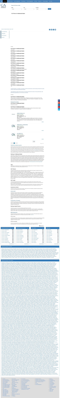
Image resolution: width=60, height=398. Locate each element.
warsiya (21, 369)
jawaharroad (8, 268)
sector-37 (28, 280)
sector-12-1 (12, 294)
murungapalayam (5, 366)
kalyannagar (12, 268)
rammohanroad (10, 320)
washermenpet (29, 284)
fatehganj (4, 370)
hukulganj (23, 370)
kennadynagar (8, 353)
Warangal (52, 257)
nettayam (34, 364)
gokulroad (14, 299)
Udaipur (21, 257)
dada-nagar (45, 310)
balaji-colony (28, 365)
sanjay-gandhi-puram (23, 321)
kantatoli (47, 349)
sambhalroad (11, 328)
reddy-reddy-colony (23, 365)
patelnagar (31, 292)
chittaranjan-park (41, 339)
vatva (15, 265)
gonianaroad (44, 275)
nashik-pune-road (19, 338)
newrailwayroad (43, 295)
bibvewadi (29, 345)
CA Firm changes (5, 381)
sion (56, 333)
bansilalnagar (7, 270)
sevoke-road (5, 355)
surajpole (17, 367)
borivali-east (20, 332)
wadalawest (28, 332)
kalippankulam (24, 362)
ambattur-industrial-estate (27, 282)
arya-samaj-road (51, 319)
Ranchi (42, 255)
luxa (33, 370)
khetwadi (11, 330)
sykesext (32, 316)
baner (25, 344)
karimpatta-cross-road (18, 312)
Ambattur (32, 248)
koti (10, 300)
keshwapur (52, 298)
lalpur (12, 350)
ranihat (24, 288)
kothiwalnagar (51, 327)
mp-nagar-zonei (38, 277)
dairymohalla (31, 351)
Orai (51, 254)
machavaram (53, 372)
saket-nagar (35, 278)
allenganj (42, 266)
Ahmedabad (14, 248)
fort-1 (46, 328)
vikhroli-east (32, 331)
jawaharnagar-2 (40, 327)
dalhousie (9, 317)
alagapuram (34, 353)
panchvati (2, 265)
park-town (16, 281)
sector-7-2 (12, 295)
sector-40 (53, 294)
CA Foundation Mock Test (6, 384)
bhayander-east (25, 356)
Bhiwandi (44, 249)
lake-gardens (18, 317)
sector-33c (53, 279)
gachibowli (37, 301)
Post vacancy (23, 1)
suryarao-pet (13, 373)
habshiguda (47, 299)
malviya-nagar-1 (48, 277)
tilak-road (16, 365)
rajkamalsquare (39, 268)
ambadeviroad (3, 269)
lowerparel (21, 329)
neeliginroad (29, 298)
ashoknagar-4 (38, 266)
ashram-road (38, 265)
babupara (6, 354)
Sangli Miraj (9, 256)
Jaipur (17, 252)
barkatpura (31, 303)
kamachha (26, 370)
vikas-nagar (13, 351)
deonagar (7, 337)
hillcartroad (24, 354)
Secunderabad (18, 256)
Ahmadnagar (11, 248)
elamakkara (26, 313)
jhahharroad (42, 351)
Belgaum (21, 249)
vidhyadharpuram (4, 373)
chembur (45, 329)
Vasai (35, 257)
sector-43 (40, 294)
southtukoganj (29, 305)
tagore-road (29, 349)
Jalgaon (22, 252)
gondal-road (18, 347)
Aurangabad (47, 248)
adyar (2, 281)
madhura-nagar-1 (47, 301)
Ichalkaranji (6, 252)
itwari (32, 337)
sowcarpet (55, 284)
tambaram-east (55, 281)
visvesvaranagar (30, 335)
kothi (8, 368)
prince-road (3, 328)
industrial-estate (22, 322)
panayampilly (56, 313)
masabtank (14, 303)
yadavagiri (40, 335)
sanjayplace (3, 262)
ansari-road (18, 334)
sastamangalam (3, 363)
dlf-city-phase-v (8, 294)
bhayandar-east (17, 331)
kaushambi (14, 292)
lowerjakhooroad (22, 355)
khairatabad (14, 304)
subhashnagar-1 (48, 275)
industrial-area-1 (21, 277)
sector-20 (12, 280)
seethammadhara (23, 374)
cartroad (14, 355)
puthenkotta (56, 361)
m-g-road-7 (45, 262)
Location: (37, 7)
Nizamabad (47, 254)
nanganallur (10, 285)
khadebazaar (46, 276)
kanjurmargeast (27, 333)
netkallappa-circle (38, 271)
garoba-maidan (18, 337)
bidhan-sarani (31, 318)
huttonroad (34, 269)
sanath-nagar (11, 303)
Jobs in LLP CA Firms (24, 381)
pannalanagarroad (31, 268)
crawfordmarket (49, 332)
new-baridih (10, 310)
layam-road (36, 312)
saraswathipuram (9, 335)
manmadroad (48, 263)
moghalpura (6, 302)
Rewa (46, 255)
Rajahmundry (29, 255)
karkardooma (14, 339)
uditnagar (55, 351)
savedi (32, 263)
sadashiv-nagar (53, 276)
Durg (44, 250)
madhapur (2, 301)
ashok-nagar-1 (51, 281)
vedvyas (18, 352)
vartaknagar (7, 356)
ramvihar (44, 288)
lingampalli (40, 300)
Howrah (50, 251)
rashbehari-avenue (22, 318)
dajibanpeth (44, 298)
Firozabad (7, 251)
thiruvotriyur (21, 282)
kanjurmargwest (12, 333)
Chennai (12, 250)
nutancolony (40, 270)
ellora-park (54, 368)
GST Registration (14, 386)
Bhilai (39, 249)
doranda (9, 350)
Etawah (52, 250)
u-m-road (38, 355)
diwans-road (36, 315)
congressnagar (3, 337)
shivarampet (26, 335)
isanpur (13, 265)
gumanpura (42, 319)
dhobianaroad (22, 275)
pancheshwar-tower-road (6, 309)
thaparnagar (16, 327)
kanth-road (47, 327)
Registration (3, 33)
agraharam (40, 352)
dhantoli (38, 337)
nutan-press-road (25, 348)
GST (36, 382)
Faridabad (55, 250)
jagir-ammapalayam (39, 353)
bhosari (36, 345)
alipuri (13, 365)
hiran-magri (26, 366)
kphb (6, 300)
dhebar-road (9, 347)
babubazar (52, 295)
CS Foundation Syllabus (6, 386)
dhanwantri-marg (55, 367)
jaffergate (33, 270)
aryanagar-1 (14, 311)
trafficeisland (3, 299)
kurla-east (45, 330)
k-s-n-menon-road (51, 311)
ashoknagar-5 (43, 366)
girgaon (52, 330)
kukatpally (48, 302)
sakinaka (16, 333)
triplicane (9, 284)
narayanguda (19, 303)
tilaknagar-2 (49, 310)
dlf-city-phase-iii (55, 293)
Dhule (39, 250)
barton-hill (37, 357)
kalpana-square (17, 279)
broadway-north (53, 314)
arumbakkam (37, 282)
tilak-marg (37, 338)
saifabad (51, 301)
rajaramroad (51, 315)
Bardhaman (9, 249)
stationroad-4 (7, 328)
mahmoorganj (40, 370)
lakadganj (6, 336)
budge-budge (40, 318)
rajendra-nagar (50, 303)
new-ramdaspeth (51, 337)
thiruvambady (7, 365)
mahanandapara (40, 354)
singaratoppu (16, 363)
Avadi (50, 248)
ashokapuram (56, 319)
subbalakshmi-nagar (43, 373)
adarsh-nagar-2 (54, 275)
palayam (44, 357)
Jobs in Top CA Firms (15, 382)
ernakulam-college (41, 312)
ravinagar (14, 297)
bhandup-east (36, 328)
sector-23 (43, 294)
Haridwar (47, 251)
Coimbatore (16, 250)
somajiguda (51, 299)
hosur (55, 298)
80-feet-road (10, 311)
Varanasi (33, 257)
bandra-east (53, 328)
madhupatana (55, 287)
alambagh (33, 320)
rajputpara (4, 349)
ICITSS (13, 387)
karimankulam (14, 357)
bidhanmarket (14, 354)
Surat (42, 256)
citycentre (2, 297)
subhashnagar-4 (25, 367)
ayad (45, 366)
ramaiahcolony (53, 365)
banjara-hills (44, 300)
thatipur (17, 297)
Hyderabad (3, 252)
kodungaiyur (18, 284)
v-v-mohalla (54, 335)
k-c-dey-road (36, 354)
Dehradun (29, 250)
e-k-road (25, 327)
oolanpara (23, 357)
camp (50, 267)
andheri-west (3, 330)
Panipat (5, 255)
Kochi (8, 253)
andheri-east (35, 330)
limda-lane (12, 309)
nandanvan (19, 336)
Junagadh (39, 252)
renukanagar (45, 297)
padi (24, 285)
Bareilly (12, 249)
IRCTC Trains (5, 389)
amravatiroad (46, 336)
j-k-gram (4, 356)
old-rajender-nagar (41, 338)
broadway (54, 282)
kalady (9, 312)
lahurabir (31, 370)
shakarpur (5, 339)
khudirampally (32, 354)
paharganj (35, 339)
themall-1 (42, 310)
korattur (25, 284)
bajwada (48, 368)
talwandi (35, 319)
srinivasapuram (48, 365)
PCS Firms (13, 383)
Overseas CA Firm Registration (39, 379)
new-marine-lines (53, 332)
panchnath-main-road (36, 348)
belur (28, 297)
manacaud (46, 361)
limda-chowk (11, 348)
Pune (19, 255)
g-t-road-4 (25, 292)
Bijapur (56, 249)
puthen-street (42, 361)
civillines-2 (27, 337)
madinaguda (11, 301)
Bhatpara (33, 249)
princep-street (36, 317)
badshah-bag (13, 371)
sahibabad (17, 292)
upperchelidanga (42, 269)
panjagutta (34, 301)
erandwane (49, 344)
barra (17, 311)
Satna (14, 256)
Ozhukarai (54, 254)
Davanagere (26, 250)
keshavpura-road (11, 319)
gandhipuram (46, 286)
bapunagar (54, 264)
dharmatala (43, 317)
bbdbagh (32, 317)
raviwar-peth (49, 345)
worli (14, 331)
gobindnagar (30, 288)
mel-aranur (38, 362)
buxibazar (26, 288)
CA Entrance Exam (52, 380)
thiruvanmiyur (22, 284)
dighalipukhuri (19, 296)
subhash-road (25, 349)
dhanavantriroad (47, 334)
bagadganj (52, 336)
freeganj (48, 367)
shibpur (34, 297)
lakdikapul (25, 303)
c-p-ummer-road (5, 315)
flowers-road (38, 283)
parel (11, 329)
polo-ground (31, 368)
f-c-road (2, 345)
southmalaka (35, 267)
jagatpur (21, 288)
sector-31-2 (50, 294)
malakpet (22, 303)
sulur (30, 286)
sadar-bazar (22, 334)
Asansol (43, 248)
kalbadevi (9, 329)
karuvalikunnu (33, 357)
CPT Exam (51, 381)
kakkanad (37, 314)
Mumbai (19, 254)
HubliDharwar (54, 251)
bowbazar (24, 317)
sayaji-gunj (14, 368)
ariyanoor (50, 352)
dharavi (25, 328)
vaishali (29, 292)
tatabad (12, 287)
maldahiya (49, 370)
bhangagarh (45, 296)
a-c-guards (44, 302)
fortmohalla (14, 335)
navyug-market (46, 292)
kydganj (35, 266)
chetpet (22, 283)
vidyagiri (41, 298)
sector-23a (46, 294)
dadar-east (42, 330)
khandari (42, 262)
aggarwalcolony (8, 275)
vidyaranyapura (44, 335)
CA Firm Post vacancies (6, 380)
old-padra (40, 369)
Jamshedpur (31, 252)
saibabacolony (25, 287)
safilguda (8, 300)
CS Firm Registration (30, 1)
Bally (51, 248)
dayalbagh (17, 262)
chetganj (53, 371)
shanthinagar (43, 271)
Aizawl (18, 248)
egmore (35, 281)
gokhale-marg (7, 321)
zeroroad (38, 267)
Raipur (26, 255)
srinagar (4, 374)
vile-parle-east (40, 333)
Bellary (24, 249)
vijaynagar (17, 305)
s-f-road (8, 355)
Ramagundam (36, 255)
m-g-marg (32, 266)
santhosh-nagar (40, 302)
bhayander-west (30, 356)
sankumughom (46, 362)
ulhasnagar (21, 356)
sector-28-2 (41, 293)
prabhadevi (52, 329)
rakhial (28, 265)
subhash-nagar (9, 351)
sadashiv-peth (10, 345)
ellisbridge (34, 265)
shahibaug (50, 264)
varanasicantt (34, 371)
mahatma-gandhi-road (11, 313)
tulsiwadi (56, 329)
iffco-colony (38, 293)
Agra (8, 248)
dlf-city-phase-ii (50, 293)
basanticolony (7, 352)
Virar (40, 257)
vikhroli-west (39, 331)
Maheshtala (47, 253)
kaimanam (49, 361)
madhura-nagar (28, 374)
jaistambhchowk (3, 268)
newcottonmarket (21, 298)
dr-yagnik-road (14, 347)
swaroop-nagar (54, 310)
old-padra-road (36, 369)
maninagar (47, 265)
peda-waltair (27, 373)
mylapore (49, 285)
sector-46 (31, 293)
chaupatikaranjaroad (18, 264)
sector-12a (16, 294)
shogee (29, 355)
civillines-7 (35, 334)
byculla (2, 333)
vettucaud (53, 361)
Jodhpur (36, 252)
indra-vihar (2, 319)
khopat (15, 356)
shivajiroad (3, 327)
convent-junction (32, 315)
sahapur (7, 317)
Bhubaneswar (51, 249)
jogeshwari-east (15, 329)
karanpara (52, 347)
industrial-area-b (9, 322)
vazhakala (25, 314)
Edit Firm (3, 37)
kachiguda (2, 302)
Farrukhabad (3, 251)
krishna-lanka (36, 372)
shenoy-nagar (32, 281)
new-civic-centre (29, 277)
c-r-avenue (48, 318)
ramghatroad (13, 266)
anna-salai (18, 282)
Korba (18, 253)
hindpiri (38, 350)
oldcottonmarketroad (25, 268)
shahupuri (55, 315)
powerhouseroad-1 (28, 352)
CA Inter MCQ (23, 383)
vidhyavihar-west (44, 331)
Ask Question (4, 383)
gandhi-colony (26, 334)
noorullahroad (27, 267)
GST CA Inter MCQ (24, 386)
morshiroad (20, 268)
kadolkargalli (26, 276)
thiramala (55, 357)
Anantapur (40, 248)
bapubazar (38, 366)
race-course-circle (48, 369)
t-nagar (16, 285)
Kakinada (42, 252)
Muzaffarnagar (23, 254)
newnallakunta (32, 302)
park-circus (51, 318)
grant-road (11, 332)
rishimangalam (34, 362)
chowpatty (2, 329)
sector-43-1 (37, 279)
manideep (26, 278)
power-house (8, 277)
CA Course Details (24, 382)
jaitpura (20, 370)
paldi (41, 265)
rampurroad (22, 328)
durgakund (10, 370)
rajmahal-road (53, 369)
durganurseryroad (4, 367)
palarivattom (23, 313)
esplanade (21, 317)
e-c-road (41, 288)
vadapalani (33, 282)
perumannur (49, 312)
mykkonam (31, 363)
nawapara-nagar (21, 346)
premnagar (51, 288)
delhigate (51, 366)
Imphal (10, 252)
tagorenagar (35, 275)
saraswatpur (41, 297)
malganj (53, 304)
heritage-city (27, 295)
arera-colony (34, 277)
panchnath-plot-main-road (43, 348)
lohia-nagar (42, 292)
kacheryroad (3, 352)
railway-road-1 (53, 350)
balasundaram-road (16, 287)
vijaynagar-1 (26, 298)
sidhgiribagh (23, 371)
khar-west (36, 331)
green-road (45, 351)
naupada (18, 356)
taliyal (32, 364)
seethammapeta (45, 374)
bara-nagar (26, 318)
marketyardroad (24, 263)
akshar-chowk (45, 368)
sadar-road (8, 349)
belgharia (36, 318)
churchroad (17, 354)
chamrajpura (3, 336)
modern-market (52, 309)
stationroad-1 (18, 299)
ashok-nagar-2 (28, 339)
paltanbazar (14, 296)
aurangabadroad (8, 263)
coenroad (10, 298)
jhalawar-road (7, 319)
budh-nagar (13, 279)
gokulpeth (55, 337)
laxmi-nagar (51, 339)
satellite (43, 264)
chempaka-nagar (11, 362)
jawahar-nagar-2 (54, 345)
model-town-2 (3, 275)
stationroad (21, 316)
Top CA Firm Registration (15, 379)
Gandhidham (11, 251)
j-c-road (21, 271)
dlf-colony (34, 351)
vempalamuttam (21, 361)
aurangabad (3, 372)
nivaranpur (31, 350)
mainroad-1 (15, 352)
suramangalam (54, 352)
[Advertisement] (35, 22)
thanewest (10, 357)
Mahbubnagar (43, 253)
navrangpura (31, 265)
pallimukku (41, 313)
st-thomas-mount (42, 281)
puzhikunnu (15, 362)
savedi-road (13, 264)
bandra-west (23, 333)
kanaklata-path (29, 296)
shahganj (28, 262)
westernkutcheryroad (21, 327)
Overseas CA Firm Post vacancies (40, 380)
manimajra (51, 280)
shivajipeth (39, 316)
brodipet (2, 293)
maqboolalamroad (44, 370)
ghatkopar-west (7, 332)
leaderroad (18, 267)
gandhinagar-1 (3, 298)
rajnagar (39, 292)
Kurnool (27, 253)
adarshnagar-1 (34, 298)
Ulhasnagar (26, 257)
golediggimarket (27, 275)
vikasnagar (6, 311)
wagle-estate (49, 356)
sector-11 (2, 280)
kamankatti (37, 297)
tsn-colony (53, 374)
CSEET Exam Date (5, 392)
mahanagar (18, 321)
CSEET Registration (5, 391)
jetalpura (24, 369)
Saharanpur (3, 256)
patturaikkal (44, 364)
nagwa (55, 370)
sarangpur (44, 265)
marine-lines (44, 332)
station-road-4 (25, 350)
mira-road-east (35, 356)
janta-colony (38, 351)
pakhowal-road (54, 322)
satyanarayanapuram (22, 373)
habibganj (10, 278)
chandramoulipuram (41, 372)
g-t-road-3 (9, 266)
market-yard (31, 344)
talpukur (42, 316)
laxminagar (6, 338)
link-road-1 (48, 321)
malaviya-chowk (15, 348)
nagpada (2, 331)
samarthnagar (30, 270)
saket (38, 339)
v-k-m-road (17, 315)
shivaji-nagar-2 (14, 338)
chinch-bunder (20, 330)
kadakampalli (35, 361)
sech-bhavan (54, 316)
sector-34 (56, 279)
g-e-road (33, 346)
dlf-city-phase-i (46, 293)
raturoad (19, 350)
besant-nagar (7, 283)
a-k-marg (54, 333)
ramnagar (41, 374)
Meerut (7, 254)
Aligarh (24, 248)
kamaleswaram (11, 363)
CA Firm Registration (17, 1)
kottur (41, 284)
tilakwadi (35, 276)
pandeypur (2, 371)
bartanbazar (29, 327)
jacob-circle (28, 328)
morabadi (35, 350)
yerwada (42, 345)
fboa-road (40, 315)
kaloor (44, 313)
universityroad (44, 367)
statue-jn (17, 364)
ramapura (9, 371)
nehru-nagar (7, 304)
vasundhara (3, 292)
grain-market (19, 309)
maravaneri (30, 353)
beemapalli (51, 357)
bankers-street (7, 327)
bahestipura (21, 351)
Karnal (57, 252)
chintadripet (38, 281)
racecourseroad (30, 271)
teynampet (2, 282)
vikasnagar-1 (41, 320)
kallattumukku (54, 362)
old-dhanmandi (20, 319)
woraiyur (11, 365)
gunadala (27, 372)
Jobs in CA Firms (10, 1)
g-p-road (34, 313)
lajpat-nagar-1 (15, 310)
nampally (20, 302)
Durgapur (47, 250)
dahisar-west (49, 331)
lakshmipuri (15, 316)
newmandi (9, 334)
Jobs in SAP (51, 390)
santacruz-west (15, 330)
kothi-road (53, 263)
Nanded (35, 254)
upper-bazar (40, 349)
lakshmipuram (6, 293)
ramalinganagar (12, 353)
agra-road (6, 266)
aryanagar (17, 351)
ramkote (35, 303)
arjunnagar (31, 262)
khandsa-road (32, 295)
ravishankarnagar (39, 305)
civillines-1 (52, 267)
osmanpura (20, 270)
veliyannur (47, 364)
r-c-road (19, 365)
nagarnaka (14, 270)
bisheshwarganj (7, 372)
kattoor (11, 286)
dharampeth (35, 337)
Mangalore (53, 253)
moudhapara (14, 346)
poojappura (26, 361)
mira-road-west (40, 356)
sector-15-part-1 (31, 294)
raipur (11, 265)
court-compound (5, 350)
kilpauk (6, 282)
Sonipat (40, 256)
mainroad (32, 349)
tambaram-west (9, 282)
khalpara (28, 354)
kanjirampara (23, 363)
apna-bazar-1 (9, 295)
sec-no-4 (29, 367)
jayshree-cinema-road (47, 309)
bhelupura (14, 370)
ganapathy (33, 286)
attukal (18, 357)
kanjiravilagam (36, 363)
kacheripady (5, 312)
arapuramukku (28, 364)
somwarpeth (8, 344)
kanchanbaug (48, 305)
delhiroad (35, 327)
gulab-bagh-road (9, 367)
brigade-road (53, 271)
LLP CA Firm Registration (25, 379)
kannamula (53, 363)
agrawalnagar (52, 305)
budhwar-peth (13, 344)
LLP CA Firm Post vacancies (25, 380)
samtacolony (30, 346)
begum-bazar (27, 301)
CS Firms (35, 1)
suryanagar (53, 262)
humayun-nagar (56, 300)
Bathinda (15, 249)
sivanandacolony (7, 287)
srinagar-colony (16, 302)
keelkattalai (10, 283)
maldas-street (35, 366)
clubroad (7, 298)
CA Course (51, 385)
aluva (2, 314)
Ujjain (23, 257)
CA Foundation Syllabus (6, 385)
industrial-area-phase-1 (38, 280)
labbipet (15, 372)
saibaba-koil (21, 287)
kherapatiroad (7, 297)
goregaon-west (49, 328)
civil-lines (52, 321)
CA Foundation (51, 382)
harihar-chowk (22, 347)
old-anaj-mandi (44, 350)
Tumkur (18, 257)
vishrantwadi (17, 344)
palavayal (41, 285)
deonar (7, 334)
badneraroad (47, 267)
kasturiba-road (13, 271)
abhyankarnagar (41, 336)
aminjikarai (6, 285)
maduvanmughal (30, 361)
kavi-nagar (10, 292)
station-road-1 (45, 321)
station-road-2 (43, 346)
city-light (35, 355)
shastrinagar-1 (12, 327)
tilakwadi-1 (10, 338)
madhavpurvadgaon (21, 276)
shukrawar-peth (38, 344)
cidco (17, 270)
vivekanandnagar (47, 346)
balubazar (29, 287)
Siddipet (29, 256)
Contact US (51, 391)
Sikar (31, 256)
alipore (14, 318)
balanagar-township (22, 301)
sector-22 (46, 279)
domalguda (55, 301)
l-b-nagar (12, 300)
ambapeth (54, 268)
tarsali (19, 369)
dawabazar (28, 304)
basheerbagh (7, 301)
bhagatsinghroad (14, 334)
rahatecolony (27, 336)
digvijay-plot (23, 309)
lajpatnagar (55, 327)
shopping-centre (46, 319)
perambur (53, 285)
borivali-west (28, 331)
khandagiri (49, 278)
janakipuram (31, 321)
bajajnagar (49, 336)
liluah (23, 297)
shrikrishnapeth (51, 268)
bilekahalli (57, 271)
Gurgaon (36, 251)
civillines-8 (32, 327)
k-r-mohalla (22, 335)
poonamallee (8, 286)
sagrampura (54, 355)
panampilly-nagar (12, 312)
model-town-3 (51, 351)
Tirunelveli (10, 257)
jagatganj (17, 370)
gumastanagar (44, 304)
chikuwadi (51, 368)
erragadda (36, 302)
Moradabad (16, 254)
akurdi (14, 345)
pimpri (23, 344)
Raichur (23, 255)
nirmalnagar (32, 299)
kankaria (28, 264)
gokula (56, 334)
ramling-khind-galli (31, 276)
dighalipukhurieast (23, 296)
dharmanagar (3, 353)
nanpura (44, 355)
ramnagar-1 (22, 300)
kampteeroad (15, 336)
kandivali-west (41, 329)
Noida (50, 254)
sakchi (8, 310)
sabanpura (46, 268)
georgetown (7, 267)
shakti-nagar (5, 351)
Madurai (39, 253)
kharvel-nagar (22, 279)
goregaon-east (43, 328)
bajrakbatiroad (33, 287)
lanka (29, 370)
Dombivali (42, 250)
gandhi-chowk (26, 346)
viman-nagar (17, 345)
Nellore (41, 254)
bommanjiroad (37, 352)
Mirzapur (13, 254)
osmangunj (31, 301)
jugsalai (5, 310)
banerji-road (34, 314)
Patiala (11, 255)
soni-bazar (21, 349)
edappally (19, 313)
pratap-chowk (39, 322)
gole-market (21, 339)
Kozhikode (22, 253)
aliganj (41, 321)
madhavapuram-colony (11, 361)
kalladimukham (29, 362)
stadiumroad (18, 328)
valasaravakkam (37, 285)
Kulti (25, 253)
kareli (40, 267)
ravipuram (48, 314)
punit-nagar (11, 368)
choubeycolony (52, 346)
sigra (20, 371)
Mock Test (39, 1)
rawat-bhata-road (31, 319)
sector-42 (19, 280)
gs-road (2, 296)
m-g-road (14, 301)
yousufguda (3, 300)
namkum (28, 350)
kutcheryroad (36, 349)
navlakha (48, 304)
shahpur (45, 264)
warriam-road (27, 315)
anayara (56, 363)
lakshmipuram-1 (52, 334)
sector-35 (50, 279)
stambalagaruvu (20, 293)
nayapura (16, 319)
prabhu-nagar (49, 350)
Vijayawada (38, 257)
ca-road (56, 336)
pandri (2, 346)
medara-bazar (16, 293)
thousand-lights (32, 285)
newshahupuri (7, 316)
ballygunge (17, 318)
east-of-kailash (47, 339)
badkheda (41, 278)
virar (43, 356)
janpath (2, 279)
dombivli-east (53, 356)
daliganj (28, 321)
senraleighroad (31, 269)
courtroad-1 (17, 269)
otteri (18, 285)
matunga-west (32, 332)
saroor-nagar (28, 302)
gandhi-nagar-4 (49, 262)
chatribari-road (34, 296)
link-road (45, 312)
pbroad (17, 298)
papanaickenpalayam (16, 286)
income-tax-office (32, 264)
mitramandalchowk (21, 345)
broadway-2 (38, 298)
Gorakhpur (28, 251)
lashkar (51, 296)
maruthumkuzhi (20, 362)
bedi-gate (32, 309)
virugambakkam (15, 283)
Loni (31, 253)
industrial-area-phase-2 (46, 280)
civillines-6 (14, 262)
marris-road (25, 266)
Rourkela (51, 255)
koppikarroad (49, 298)
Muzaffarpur (27, 254)
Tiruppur (16, 257)
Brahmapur (5, 250)
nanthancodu (49, 363)
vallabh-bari (38, 319)
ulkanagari (51, 270)
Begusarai (18, 249)
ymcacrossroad (26, 320)
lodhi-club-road (14, 322)
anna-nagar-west (45, 285)
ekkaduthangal (31, 283)
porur (57, 280)
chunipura (24, 351)
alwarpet (47, 281)
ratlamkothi (44, 305)
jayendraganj (11, 297)
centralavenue (23, 336)
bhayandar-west (24, 331)
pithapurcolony (14, 374)
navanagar (53, 297)
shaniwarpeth (29, 316)
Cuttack (19, 250)
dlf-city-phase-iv (3, 294)
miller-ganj (18, 322)
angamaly (22, 314)
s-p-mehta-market (28, 309)
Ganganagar (19, 251)
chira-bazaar (32, 328)
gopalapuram (45, 283)
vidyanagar (3, 304)
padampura (3, 270)
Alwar (29, 248)
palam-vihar (23, 295)
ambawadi (2, 266)
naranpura (53, 265)
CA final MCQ (23, 384)
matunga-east (24, 332)
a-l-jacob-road (10, 314)
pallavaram (41, 283)
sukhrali (16, 295)
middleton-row (55, 317)
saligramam (12, 281)
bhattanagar (31, 297)
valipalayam (40, 365)
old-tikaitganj (37, 320)
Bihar (53, 249)
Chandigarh (9, 250)
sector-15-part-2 (36, 294)
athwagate (47, 355)
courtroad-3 (32, 352)
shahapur (49, 276)
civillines (18, 310)
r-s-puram (42, 286)
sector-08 (25, 277)
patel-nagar (42, 334)
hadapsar (33, 345)
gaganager (30, 279)
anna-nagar (21, 285)
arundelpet (50, 292)
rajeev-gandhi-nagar (25, 319)
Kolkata (13, 253)
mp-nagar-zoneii (43, 277)
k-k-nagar (49, 283)
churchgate (31, 330)
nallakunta (37, 303)
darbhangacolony (51, 266)
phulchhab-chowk (49, 348)
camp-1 (44, 344)
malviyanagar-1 (40, 275)
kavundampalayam (27, 286)
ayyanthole (56, 364)
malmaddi (25, 299)
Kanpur (51, 252)
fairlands (44, 352)
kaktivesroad (16, 276)
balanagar (53, 303)
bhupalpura (48, 366)
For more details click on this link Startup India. (36, 161)
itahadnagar (11, 269)
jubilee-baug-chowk (39, 347)
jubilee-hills (40, 299)
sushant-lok (28, 293)
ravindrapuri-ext (49, 371)
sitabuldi (41, 337)
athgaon (5, 296)
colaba (28, 330)
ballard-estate (32, 333)
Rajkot (32, 255)
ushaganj (25, 304)
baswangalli (9, 276)
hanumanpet (46, 372)
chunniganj (23, 311)
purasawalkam (5, 281)
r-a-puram (13, 285)
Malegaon (50, 253)
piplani (16, 278)
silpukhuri (37, 296)
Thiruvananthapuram (49, 256)
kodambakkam (47, 284)
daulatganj (20, 297)
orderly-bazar (45, 371)
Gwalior (42, 251)
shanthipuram (49, 373)
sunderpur (27, 371)
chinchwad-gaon (3, 344)
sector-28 (15, 280)
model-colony (6, 345)
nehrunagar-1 (36, 292)
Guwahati (39, 251)
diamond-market (36, 309)
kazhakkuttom (48, 357)
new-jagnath (30, 347)
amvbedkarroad (21, 292)
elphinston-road (25, 330)
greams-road (53, 283)
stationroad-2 (44, 270)
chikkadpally (22, 304)
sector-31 (22, 280)
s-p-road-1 (34, 271)
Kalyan (46, 252)
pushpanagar (18, 366)
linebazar (29, 299)
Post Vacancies (4, 35)
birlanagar (53, 296)
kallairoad (17, 320)
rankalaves (25, 316)
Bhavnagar (36, 249)
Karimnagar (54, 252)
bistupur (2, 310)
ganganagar (10, 366)
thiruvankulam (37, 313)
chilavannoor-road (22, 315)
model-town (5, 322)
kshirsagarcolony (39, 367)
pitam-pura (46, 338)
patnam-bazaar (54, 292)
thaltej (26, 265)
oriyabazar (12, 288)
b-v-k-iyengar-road (48, 271)
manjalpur (37, 368)
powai (39, 328)
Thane (45, 256)
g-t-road (10, 267)
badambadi (37, 287)
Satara (12, 256)
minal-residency (45, 278)
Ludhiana (36, 253)
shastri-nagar (30, 310)
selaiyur (22, 281)
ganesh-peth (11, 337)
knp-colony (36, 365)
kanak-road (48, 347)
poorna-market (37, 374)
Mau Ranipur (3, 254)
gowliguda (43, 301)
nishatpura (7, 278)
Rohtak (49, 255)
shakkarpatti (27, 311)
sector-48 (34, 293)
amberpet (17, 301)
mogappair (2, 285)
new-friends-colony (51, 338)
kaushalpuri (21, 310)
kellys (11, 284)
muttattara (19, 363)
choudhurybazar (41, 287)
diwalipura (18, 368)
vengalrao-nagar (11, 302)
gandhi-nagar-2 (44, 315)
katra (16, 267)
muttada (7, 363)
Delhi (32, 250)
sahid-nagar (9, 279)
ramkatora (6, 371)
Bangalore (54, 248)
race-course (43, 369)
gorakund (40, 304)
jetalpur (21, 368)
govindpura (53, 277)
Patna (13, 255)
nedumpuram (20, 364)
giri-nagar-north (32, 311)
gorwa (34, 368)
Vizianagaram (49, 257)
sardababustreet (15, 350)
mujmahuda (40, 368)
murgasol (38, 269)
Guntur (34, 251)
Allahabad (26, 248)
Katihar (2, 253)
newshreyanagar (24, 270)
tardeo (19, 329)
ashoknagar (10, 304)
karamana (10, 364)
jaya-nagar (8, 271)
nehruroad (48, 354)
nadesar (52, 370)
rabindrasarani (50, 316)
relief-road (23, 264)
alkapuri (27, 369)
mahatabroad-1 (22, 352)
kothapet (49, 372)
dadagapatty (26, 353)
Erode (49, 250)
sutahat (2, 288)
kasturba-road (56, 347)
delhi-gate (34, 263)
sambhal (15, 328)
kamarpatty (47, 295)
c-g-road (50, 265)
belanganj (38, 262)
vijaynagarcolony (24, 262)
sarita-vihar (32, 339)
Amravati (34, 248)
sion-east (46, 333)
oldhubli (11, 299)
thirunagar (51, 353)
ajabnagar (49, 269)
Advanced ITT (14, 388)
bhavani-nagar (32, 365)
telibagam (20, 357)
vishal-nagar (31, 275)
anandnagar (21, 305)
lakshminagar (14, 366)
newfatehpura (21, 367)
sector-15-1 (6, 280)
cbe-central (54, 286)
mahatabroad (51, 287)
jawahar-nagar (17, 361)
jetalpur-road (27, 368)
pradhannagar (52, 354)
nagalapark (36, 316)
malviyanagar (23, 267)
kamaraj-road (17, 271)
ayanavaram (51, 282)
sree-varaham (28, 363)
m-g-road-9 (37, 304)
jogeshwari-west (25, 329)
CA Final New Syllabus (15, 389)
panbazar (48, 296)
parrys (40, 282)
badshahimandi (46, 266)
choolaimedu (3, 284)
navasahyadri (54, 344)
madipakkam (51, 284)
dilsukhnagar (32, 300)
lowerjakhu (11, 355)
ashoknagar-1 (7, 299)
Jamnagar (27, 252)
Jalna (25, 252)
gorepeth (14, 337)
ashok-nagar (56, 278)
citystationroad (3, 263)
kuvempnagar (18, 335)
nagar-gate (15, 309)
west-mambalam (26, 283)
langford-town (5, 271)
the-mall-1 (7, 269)
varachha (32, 355)
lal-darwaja (39, 264)
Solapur (38, 256)
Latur (29, 253)
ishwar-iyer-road (41, 311)
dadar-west (49, 330)
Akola (22, 248)
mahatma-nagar (33, 338)
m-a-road (36, 370)
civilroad (27, 351)
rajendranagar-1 (6, 288)
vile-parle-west (50, 333)
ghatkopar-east (16, 332)
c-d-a (44, 287)
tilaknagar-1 (48, 270)
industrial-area (16, 277)
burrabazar (39, 317)
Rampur (39, 255)
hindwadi (42, 276)
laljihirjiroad (44, 349)
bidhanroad (9, 354)
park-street (46, 317)
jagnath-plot (26, 347)
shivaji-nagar (3, 278)
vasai (13, 356)
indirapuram (7, 292)
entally (55, 318)
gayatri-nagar (23, 372)
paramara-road (5, 314)
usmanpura (6, 265)
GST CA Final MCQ (24, 387)
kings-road (25, 297)
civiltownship (11, 352)
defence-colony (9, 339)
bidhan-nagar (28, 317)
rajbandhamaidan (37, 346)
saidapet (9, 281)
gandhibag (2, 338)
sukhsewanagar (30, 278)
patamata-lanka (18, 372)
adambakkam (14, 282)
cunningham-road (24, 271)
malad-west (19, 333)
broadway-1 (45, 314)
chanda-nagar (55, 299)
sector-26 (40, 279)
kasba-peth (26, 345)
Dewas (34, 250)
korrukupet (33, 284)
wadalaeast (36, 332)
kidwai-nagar (25, 310)
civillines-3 (28, 266)
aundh (47, 344)
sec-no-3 (32, 367)
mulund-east (40, 332)
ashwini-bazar (23, 366)
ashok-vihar (54, 339)
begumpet (15, 300)
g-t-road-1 (13, 267)
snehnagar (56, 305)
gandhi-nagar (9, 373)
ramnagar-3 (43, 365)
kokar (21, 350)
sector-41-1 (26, 294)
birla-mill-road (13, 275)
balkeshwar (35, 262)
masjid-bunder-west (31, 329)
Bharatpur (30, 249)
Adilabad (2, 248)
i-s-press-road (36, 311)
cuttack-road (26, 279)
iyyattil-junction (46, 311)
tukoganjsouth (14, 305)
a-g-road (7, 320)
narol (17, 265)
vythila (23, 312)
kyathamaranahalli (35, 335)
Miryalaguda (10, 254)
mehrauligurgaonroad (37, 295)
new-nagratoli (51, 349)
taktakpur (30, 371)
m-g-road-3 (10, 346)
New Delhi (43, 254)
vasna (9, 265)
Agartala (5, 248)
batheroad (26, 269)
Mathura (57, 253)
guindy (6, 284)
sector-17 (9, 280)
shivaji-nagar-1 (19, 295)
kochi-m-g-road (5, 313)
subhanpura (32, 369)
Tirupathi (13, 257)
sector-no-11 (31, 366)
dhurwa (54, 349)
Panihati (2, 255)
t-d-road (9, 315)
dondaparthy (50, 374)
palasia (32, 305)
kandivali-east (49, 329)
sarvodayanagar (34, 310)
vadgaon (12, 276)
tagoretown (30, 267)
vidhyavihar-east (53, 331)
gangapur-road (28, 338)
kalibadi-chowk (6, 346)
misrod (18, 278)
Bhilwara (41, 249)
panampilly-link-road (48, 313)
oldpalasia (35, 305)
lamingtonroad (22, 299)
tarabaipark (11, 316)
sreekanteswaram (44, 363)
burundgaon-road (18, 263)
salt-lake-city (46, 316)
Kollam (16, 253)
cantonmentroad (17, 288)
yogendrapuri (39, 334)
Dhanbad (37, 250)
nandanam (19, 281)
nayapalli (52, 278)
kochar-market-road (34, 322)
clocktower (54, 288)
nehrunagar (10, 262)
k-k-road (17, 346)
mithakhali (23, 265)
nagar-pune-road (8, 264)
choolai (35, 283)
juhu (20, 331)
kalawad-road (45, 347)
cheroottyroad (22, 320)
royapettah (27, 281)
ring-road (50, 355)
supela (4, 277)
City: (24, 7)
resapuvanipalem (8, 374)
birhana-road (20, 311)
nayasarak (47, 287)
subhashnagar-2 (23, 337)
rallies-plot (43, 268)
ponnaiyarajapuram (38, 286)
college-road (24, 338)
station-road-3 (29, 263)
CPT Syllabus (51, 379)
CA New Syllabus (45, 1)
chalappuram (3, 320)
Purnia (21, 255)
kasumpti (26, 355)
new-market (5, 318)
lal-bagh (56, 320)
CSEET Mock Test (5, 390)
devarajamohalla (49, 335)
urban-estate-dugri (27, 322)
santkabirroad (18, 371)
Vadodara (29, 257)
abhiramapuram (37, 284)
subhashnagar (37, 288)
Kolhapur (10, 253)
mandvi (16, 369)
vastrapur (20, 265)
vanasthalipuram (27, 300)
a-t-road (8, 296)
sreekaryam (3, 364)
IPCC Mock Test (14, 392)
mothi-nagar (18, 304)
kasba (2, 318)
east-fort (41, 364)
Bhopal (47, 249)
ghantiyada (7, 369)
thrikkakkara (14, 314)
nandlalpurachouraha (8, 305)
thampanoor (40, 357)
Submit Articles (51, 389)
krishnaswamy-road (27, 312)
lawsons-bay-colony (32, 373)
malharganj (3, 305)
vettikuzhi (38, 361)
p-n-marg (56, 309)
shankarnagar (17, 353)
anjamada (13, 364)
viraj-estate (38, 263)
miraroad (11, 356)
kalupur (26, 264)
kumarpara (56, 295)
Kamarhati (48, 252)
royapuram (54, 280)
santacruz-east (11, 331)
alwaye (53, 313)
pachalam (16, 313)
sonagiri (13, 278)
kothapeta (19, 300)
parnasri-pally (13, 317)
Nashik (38, 254)
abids (40, 301)
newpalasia (24, 305)
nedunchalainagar (55, 353)
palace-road (30, 348)
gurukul (37, 264)
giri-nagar (48, 315)
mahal (43, 337)
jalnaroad (36, 270)
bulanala (7, 370)
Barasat (6, 249)
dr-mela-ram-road (17, 275)
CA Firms (4, 1)
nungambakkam (43, 282)
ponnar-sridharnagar (4, 361)
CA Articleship (51, 384)
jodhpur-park (50, 317)
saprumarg (11, 321)
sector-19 (33, 279)
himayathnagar (24, 302)
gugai (23, 353)
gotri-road (23, 368)
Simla (35, 256)
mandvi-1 (6, 329)
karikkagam (24, 364)
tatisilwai (40, 350)
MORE (43, 130)
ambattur (43, 284)
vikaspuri (17, 339)
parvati (42, 344)
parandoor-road (18, 314)
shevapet (47, 353)
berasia (38, 278)
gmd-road (43, 327)
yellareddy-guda (6, 303)
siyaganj (51, 304)
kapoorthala (45, 320)
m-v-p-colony (53, 373)
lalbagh (10, 369)
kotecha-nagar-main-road (5, 348)
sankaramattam (38, 373)
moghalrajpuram (31, 372)
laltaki (51, 263)
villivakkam (3, 283)
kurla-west (39, 330)
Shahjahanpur (22, 256)
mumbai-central (8, 330)
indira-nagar (14, 321)
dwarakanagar (18, 374)
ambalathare (40, 363)
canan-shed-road (13, 315)
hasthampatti (44, 353)
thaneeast (7, 357)
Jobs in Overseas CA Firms (39, 381)
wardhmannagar (36, 336)
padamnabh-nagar (22, 278)
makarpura (13, 369)
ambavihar (43, 267)
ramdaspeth (46, 337)
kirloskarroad (39, 276)
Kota (20, 253)
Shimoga (26, 256)
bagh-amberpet (36, 300)
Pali (56, 254)
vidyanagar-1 (14, 298)
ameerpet (51, 300)
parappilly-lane (30, 314)
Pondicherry (16, 255)
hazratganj (48, 320)
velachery (47, 282)
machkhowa (41, 296)
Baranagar (2, 249)
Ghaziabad (24, 251)
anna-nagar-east (27, 285)
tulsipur (10, 288)
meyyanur (47, 352)
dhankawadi (39, 345)
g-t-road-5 (46, 269)
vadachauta (41, 355)
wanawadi (20, 344)
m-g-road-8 (44, 354)
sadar (30, 337)
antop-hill (43, 333)
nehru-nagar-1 (12, 277)
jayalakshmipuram (4, 335)
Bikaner (2, 250)
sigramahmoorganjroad (39, 371)
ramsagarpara (5, 347)
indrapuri (56, 277)
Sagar (54, 255)
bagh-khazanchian (48, 322)
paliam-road (30, 313)
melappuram (50, 362)
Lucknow (33, 253)
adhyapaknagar (49, 297)
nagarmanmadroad (43, 263)
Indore (12, 252)
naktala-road (44, 318)
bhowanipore (3, 317)
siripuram (56, 374)
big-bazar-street (21, 286)
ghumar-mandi (43, 322)
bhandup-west (3, 334)
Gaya (22, 251)
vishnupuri (2, 311)
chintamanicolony (54, 269)
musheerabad (48, 300)
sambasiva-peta (11, 293)
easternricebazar (52, 364)
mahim (8, 333)
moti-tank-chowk (20, 348)
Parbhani (8, 255)
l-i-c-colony (21, 353)
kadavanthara (32, 312)
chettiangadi (3, 365)
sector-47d (43, 279)
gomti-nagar (52, 320)
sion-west (36, 333)
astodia (48, 264)
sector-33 (25, 280)
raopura (6, 368)
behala (34, 318)
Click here (32, 214)
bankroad (14, 320)
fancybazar (11, 296)
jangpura (24, 339)
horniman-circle (36, 329)
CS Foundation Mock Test (25, 385)
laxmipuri (18, 316)
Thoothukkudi (54, 256)
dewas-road (51, 367)
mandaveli (14, 284)
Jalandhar (19, 252)
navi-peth (27, 344)
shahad (4, 357)
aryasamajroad (31, 334)
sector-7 (31, 280)
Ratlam (44, 255)
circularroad (18, 355)
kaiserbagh (3, 321)
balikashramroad (13, 263)
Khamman (5, 253)
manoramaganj (33, 304)
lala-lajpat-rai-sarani (10, 318)
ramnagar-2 (50, 286)
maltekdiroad (16, 268)
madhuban (13, 367)
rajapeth (35, 268)
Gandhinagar (15, 251)
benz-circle (11, 372)
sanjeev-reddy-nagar (53, 302)
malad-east (5, 333)
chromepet (19, 283)
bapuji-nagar (6, 279)
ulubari (50, 295)
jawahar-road (34, 347)
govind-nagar (39, 310)
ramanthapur (41, 303)
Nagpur (33, 254)
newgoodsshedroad (4, 276)
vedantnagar (11, 270)
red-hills (28, 303)
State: (12, 7)
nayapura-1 (3, 368)
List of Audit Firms (4, 31)
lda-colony (30, 320)
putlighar (14, 269)
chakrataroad (48, 288)
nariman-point (6, 331)
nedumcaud (7, 364)
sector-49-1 (5, 295)
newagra (21, 262)
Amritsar (37, 248)
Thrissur (2, 257)
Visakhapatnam (44, 257)
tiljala (57, 318)
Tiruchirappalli (6, 257)
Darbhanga (22, 250)
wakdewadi (45, 345)
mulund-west (55, 330)
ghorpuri (34, 344)
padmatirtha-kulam (28, 357)
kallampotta (41, 362)
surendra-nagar (11, 336)
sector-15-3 (23, 294)
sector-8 (34, 280)
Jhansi (34, 252)
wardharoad (31, 336)
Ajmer (20, 248)
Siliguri (33, 256)
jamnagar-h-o (41, 309)
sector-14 (19, 294)
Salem (6, 256)
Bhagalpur (26, 249)
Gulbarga (31, 251)
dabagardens (33, 374)
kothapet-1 (24, 293)
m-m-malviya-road (22, 269)
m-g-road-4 (37, 364)
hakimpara (21, 354)
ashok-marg (35, 321)
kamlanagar (7, 262)
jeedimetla (43, 299)
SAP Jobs (50, 1)
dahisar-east (3, 332)
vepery (25, 281)
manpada (45, 356)
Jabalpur (14, 252)
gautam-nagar (3, 369)
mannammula (3, 362)
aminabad (38, 321)
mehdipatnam (36, 299)
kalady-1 (7, 362)
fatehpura (35, 367)
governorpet (17, 373)
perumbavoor (41, 314)
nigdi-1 (57, 344)
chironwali (33, 288)
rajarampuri (3, 316)
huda (48, 351)
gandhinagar (45, 303)
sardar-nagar (12, 349)
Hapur (45, 251)
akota (29, 369)
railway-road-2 (17, 266)
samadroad (21, 266)
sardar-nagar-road (16, 349)
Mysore (31, 254)
